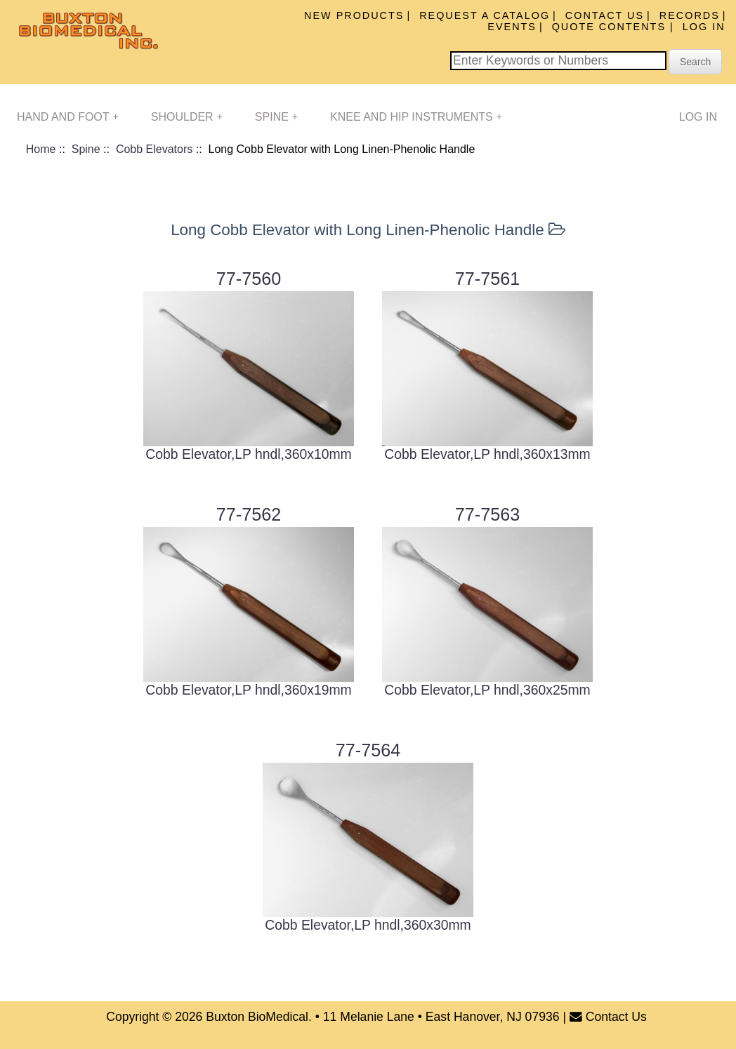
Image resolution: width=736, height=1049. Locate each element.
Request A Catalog (484, 15)
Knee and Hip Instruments (416, 117)
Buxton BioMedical (257, 1017)
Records (689, 15)
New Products (354, 15)
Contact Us (604, 15)
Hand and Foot (68, 117)
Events (512, 26)
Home (41, 149)
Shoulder (187, 117)
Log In (704, 26)
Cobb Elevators (154, 149)
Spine (276, 117)
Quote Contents (611, 26)
